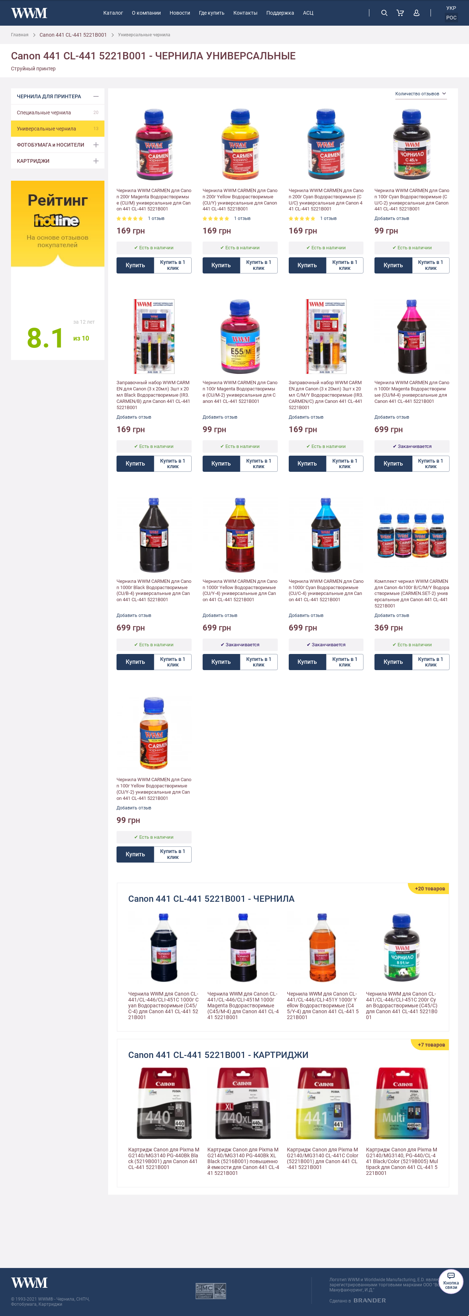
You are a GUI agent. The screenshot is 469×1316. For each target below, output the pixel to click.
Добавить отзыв (391, 218)
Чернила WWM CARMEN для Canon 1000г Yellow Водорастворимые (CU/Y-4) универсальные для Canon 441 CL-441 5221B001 (240, 590)
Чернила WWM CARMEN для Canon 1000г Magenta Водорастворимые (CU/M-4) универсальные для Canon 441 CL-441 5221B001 (411, 392)
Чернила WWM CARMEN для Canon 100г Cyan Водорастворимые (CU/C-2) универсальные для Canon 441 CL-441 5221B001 (411, 200)
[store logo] (29, 13)
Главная (20, 34)
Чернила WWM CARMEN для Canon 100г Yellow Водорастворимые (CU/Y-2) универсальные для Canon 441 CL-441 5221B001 (154, 789)
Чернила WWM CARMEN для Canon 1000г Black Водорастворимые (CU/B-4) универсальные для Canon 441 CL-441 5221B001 (154, 590)
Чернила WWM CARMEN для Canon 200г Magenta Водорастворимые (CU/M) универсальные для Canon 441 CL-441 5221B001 (154, 200)
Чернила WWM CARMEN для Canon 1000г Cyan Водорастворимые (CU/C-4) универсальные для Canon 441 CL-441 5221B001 (326, 590)
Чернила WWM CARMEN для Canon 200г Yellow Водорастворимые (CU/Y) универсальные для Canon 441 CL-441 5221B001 (240, 200)
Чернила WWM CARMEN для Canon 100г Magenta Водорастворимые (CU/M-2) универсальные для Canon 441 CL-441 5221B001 (240, 392)
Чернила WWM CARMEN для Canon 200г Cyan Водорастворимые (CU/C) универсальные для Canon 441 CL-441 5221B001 (326, 200)
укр (451, 8)
